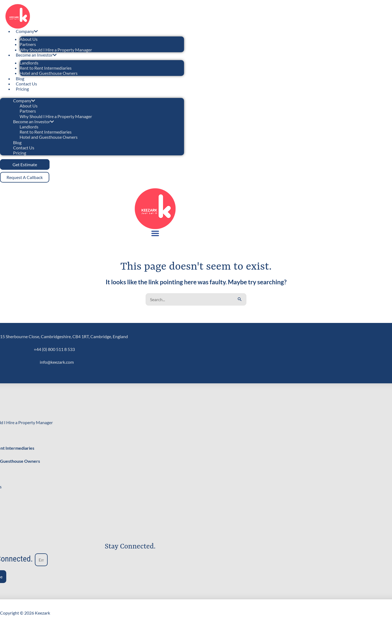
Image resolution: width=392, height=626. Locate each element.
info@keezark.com (57, 361)
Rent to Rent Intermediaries (46, 67)
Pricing (22, 88)
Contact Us (26, 83)
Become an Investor (36, 54)
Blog (20, 78)
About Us (29, 39)
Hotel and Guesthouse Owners (49, 73)
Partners (28, 44)
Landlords (29, 62)
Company (27, 31)
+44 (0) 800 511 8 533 (54, 348)
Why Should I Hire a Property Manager (56, 49)
